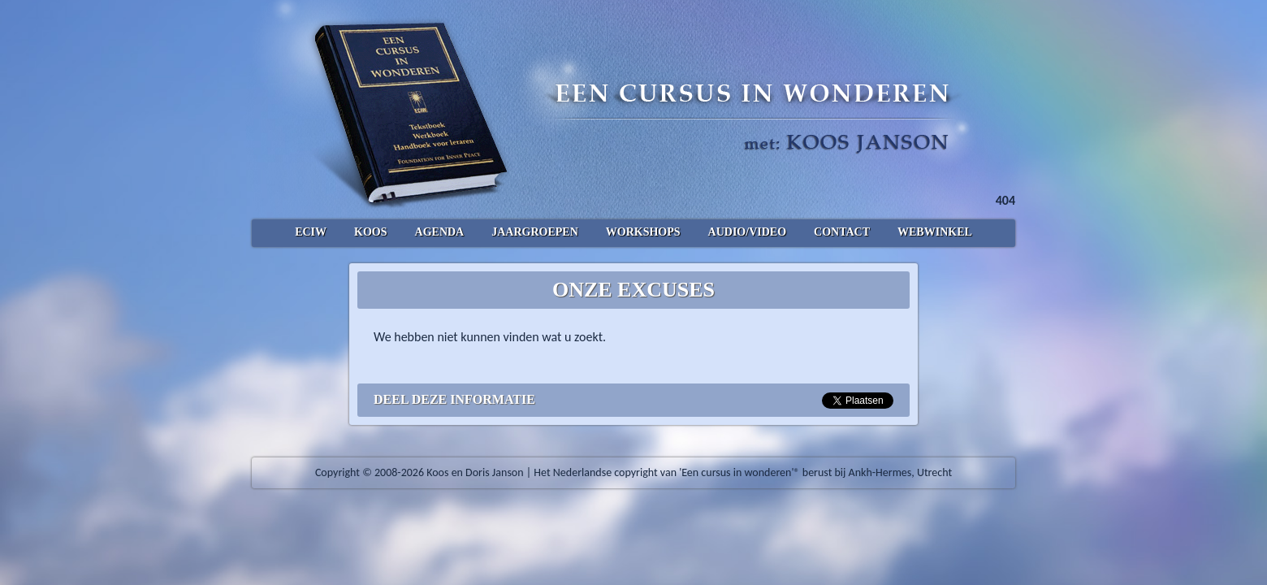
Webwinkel (934, 232)
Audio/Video (747, 232)
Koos (370, 232)
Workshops (643, 232)
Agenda (440, 232)
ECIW (310, 232)
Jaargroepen (534, 232)
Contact (842, 232)
